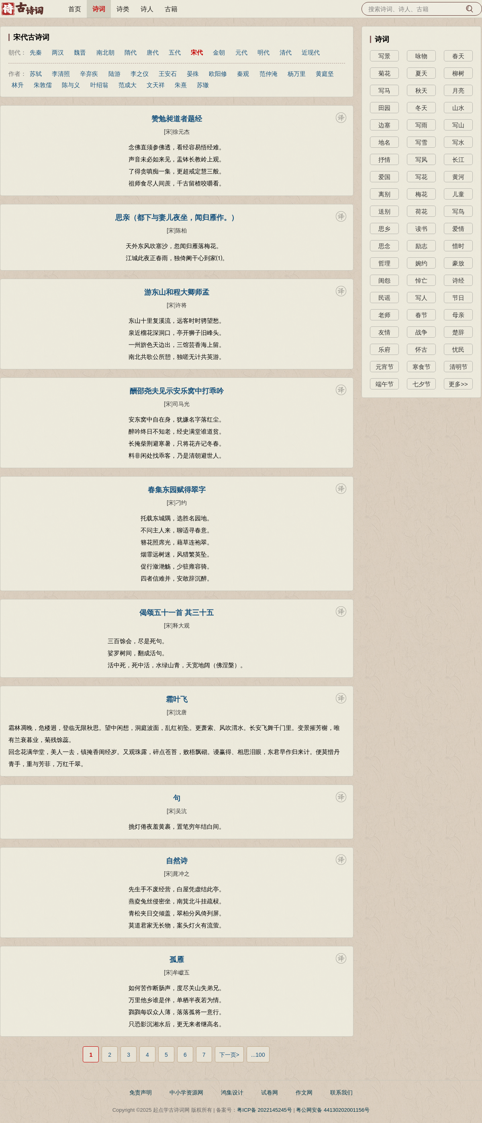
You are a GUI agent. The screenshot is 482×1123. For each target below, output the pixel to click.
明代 (263, 52)
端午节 (385, 384)
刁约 (181, 502)
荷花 (421, 211)
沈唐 (181, 712)
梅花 (421, 194)
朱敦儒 (43, 85)
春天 (458, 56)
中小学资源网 (186, 1092)
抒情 (384, 159)
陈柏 (181, 230)
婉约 (421, 263)
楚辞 (458, 332)
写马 (384, 90)
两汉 (58, 52)
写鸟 (458, 211)
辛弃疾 (89, 73)
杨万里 (297, 73)
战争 (421, 332)
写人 (421, 297)
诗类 (122, 9)
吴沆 (181, 811)
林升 (18, 85)
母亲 (458, 315)
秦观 (243, 73)
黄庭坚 (325, 73)
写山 (458, 125)
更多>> (458, 384)
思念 (384, 246)
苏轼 (36, 73)
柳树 (458, 73)
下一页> (229, 1055)
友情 (384, 332)
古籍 (171, 9)
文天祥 (156, 85)
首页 (74, 9)
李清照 (61, 73)
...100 (258, 1055)
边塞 (384, 125)
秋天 (421, 90)
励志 (421, 246)
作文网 (304, 1092)
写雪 (421, 142)
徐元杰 (181, 131)
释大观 (181, 625)
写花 (421, 176)
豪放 (458, 263)
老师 (384, 315)
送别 (384, 211)
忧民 (458, 349)
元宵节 (385, 366)
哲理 (384, 263)
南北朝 (105, 52)
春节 (421, 315)
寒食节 (422, 366)
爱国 (384, 176)
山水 (458, 107)
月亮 (458, 90)
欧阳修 (218, 73)
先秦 (36, 52)
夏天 (421, 73)
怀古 (421, 349)
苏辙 (203, 85)
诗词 (98, 9)
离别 (384, 194)
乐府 (384, 349)
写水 (458, 142)
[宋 (167, 131)
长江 (458, 159)
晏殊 (193, 73)
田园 (384, 107)
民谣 (384, 297)
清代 (286, 52)
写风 (421, 159)
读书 (421, 228)
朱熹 (181, 85)
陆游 (114, 73)
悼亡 (421, 280)
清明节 (458, 366)
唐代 (153, 52)
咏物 (421, 56)
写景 (384, 56)
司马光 (181, 404)
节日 (458, 297)
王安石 (168, 73)
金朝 (219, 52)
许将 (181, 305)
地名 (384, 142)
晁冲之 (181, 873)
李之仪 (140, 73)
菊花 (384, 73)
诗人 (147, 9)
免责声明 (140, 1092)
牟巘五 (181, 972)
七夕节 (422, 384)
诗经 (458, 280)
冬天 (421, 107)
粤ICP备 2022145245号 (264, 1110)
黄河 (458, 176)
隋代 (131, 52)
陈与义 (71, 85)
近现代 (311, 52)
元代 (241, 52)
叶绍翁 (99, 85)
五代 (175, 52)
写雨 (421, 125)
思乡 (384, 228)
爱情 (458, 228)
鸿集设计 (232, 1092)
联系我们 (341, 1092)
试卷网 (269, 1092)
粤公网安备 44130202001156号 (333, 1110)
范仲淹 (268, 73)
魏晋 (80, 52)
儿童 (458, 194)
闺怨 (384, 280)
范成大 (127, 85)
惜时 (458, 246)
